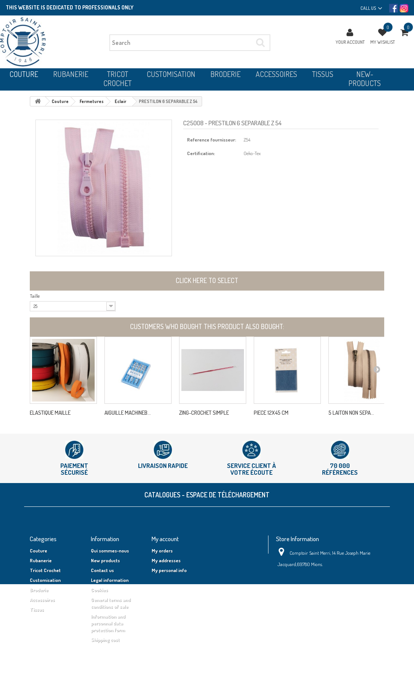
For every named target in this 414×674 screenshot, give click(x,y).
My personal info (169, 570)
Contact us (102, 570)
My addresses (166, 560)
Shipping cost (105, 640)
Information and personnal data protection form (108, 623)
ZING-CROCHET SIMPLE (204, 412)
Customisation (45, 580)
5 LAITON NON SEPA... (351, 412)
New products (105, 560)
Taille (35, 296)
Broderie (39, 590)
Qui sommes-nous (110, 551)
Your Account (350, 42)
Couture (38, 551)
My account (165, 539)
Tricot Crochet (45, 570)
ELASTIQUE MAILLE (50, 412)
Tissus (37, 609)
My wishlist (382, 42)
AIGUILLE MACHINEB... (127, 412)
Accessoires (42, 600)
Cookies (99, 590)
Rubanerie (41, 560)
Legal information (110, 580)
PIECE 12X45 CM (271, 412)
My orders (162, 551)
